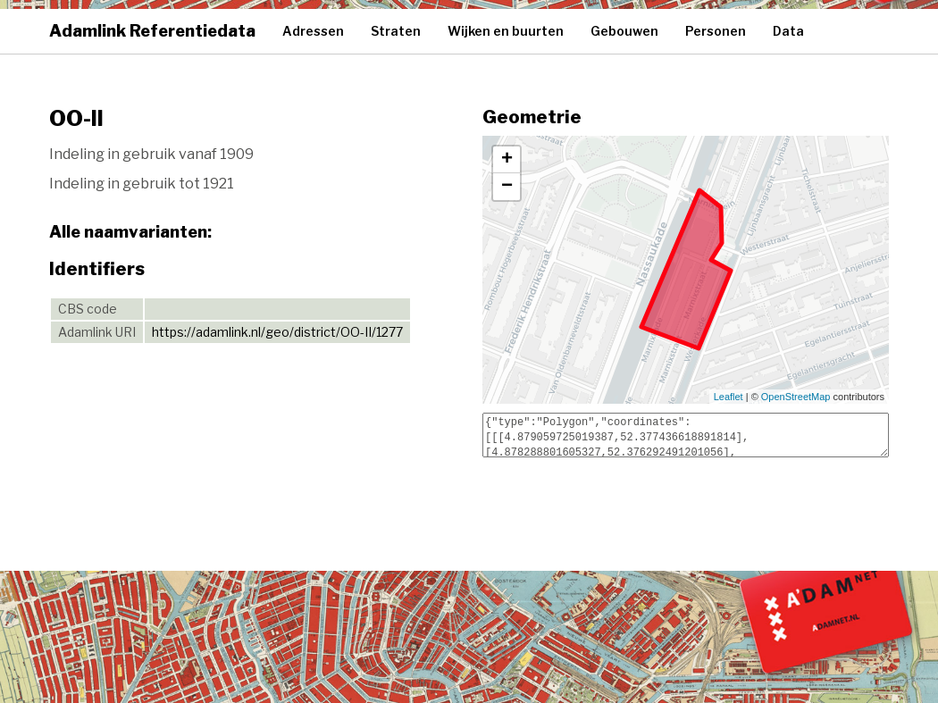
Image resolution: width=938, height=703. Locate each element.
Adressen (313, 30)
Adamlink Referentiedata (152, 30)
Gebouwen (624, 30)
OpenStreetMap (796, 396)
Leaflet (728, 396)
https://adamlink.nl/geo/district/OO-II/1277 (277, 331)
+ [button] (507, 159)
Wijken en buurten (506, 30)
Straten (396, 30)
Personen (715, 30)
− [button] (507, 186)
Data (788, 30)
